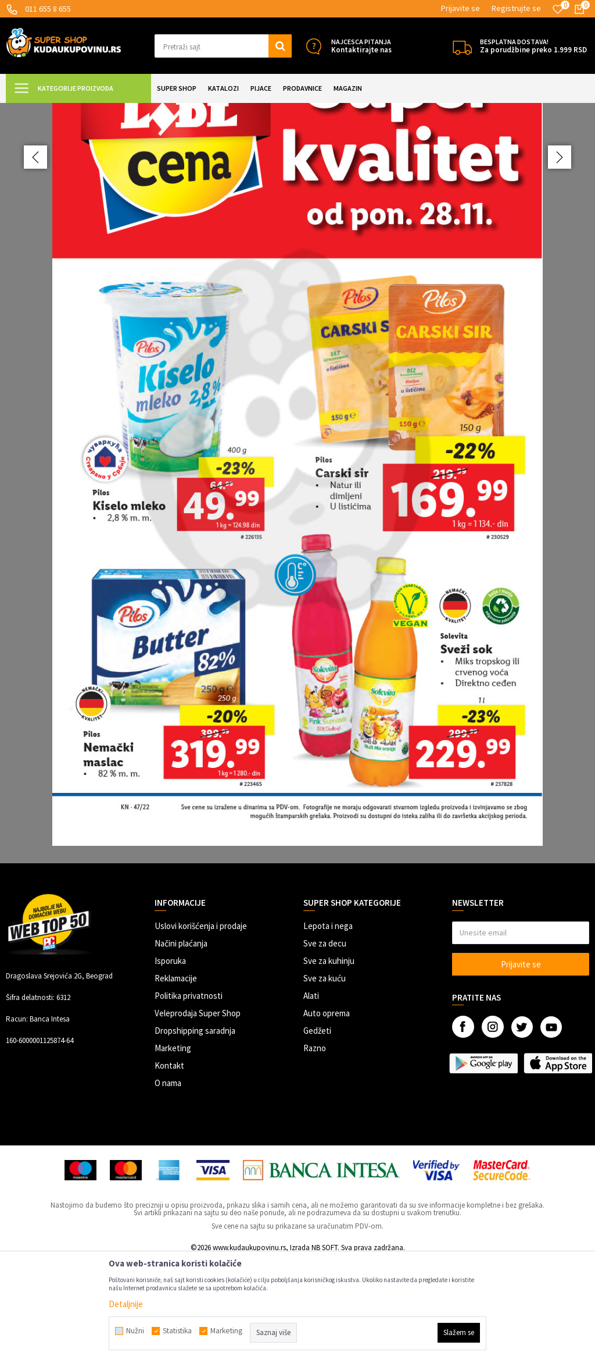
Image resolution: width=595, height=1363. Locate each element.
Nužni (135, 1331)
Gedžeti (317, 1133)
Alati (311, 1098)
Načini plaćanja (181, 1046)
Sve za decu (324, 1046)
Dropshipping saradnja (195, 1133)
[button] (223, 46)
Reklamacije (176, 1081)
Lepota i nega (328, 1028)
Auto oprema (326, 1116)
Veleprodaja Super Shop (198, 1116)
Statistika (177, 1331)
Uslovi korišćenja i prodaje (201, 1028)
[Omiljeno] (558, 9)
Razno (314, 1151)
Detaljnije (126, 1303)
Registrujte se (516, 8)
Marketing (173, 1151)
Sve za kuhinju (328, 1063)
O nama (168, 1185)
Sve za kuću (324, 1081)
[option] (297, 534)
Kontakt (169, 1168)
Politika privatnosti (189, 1098)
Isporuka (170, 1063)
